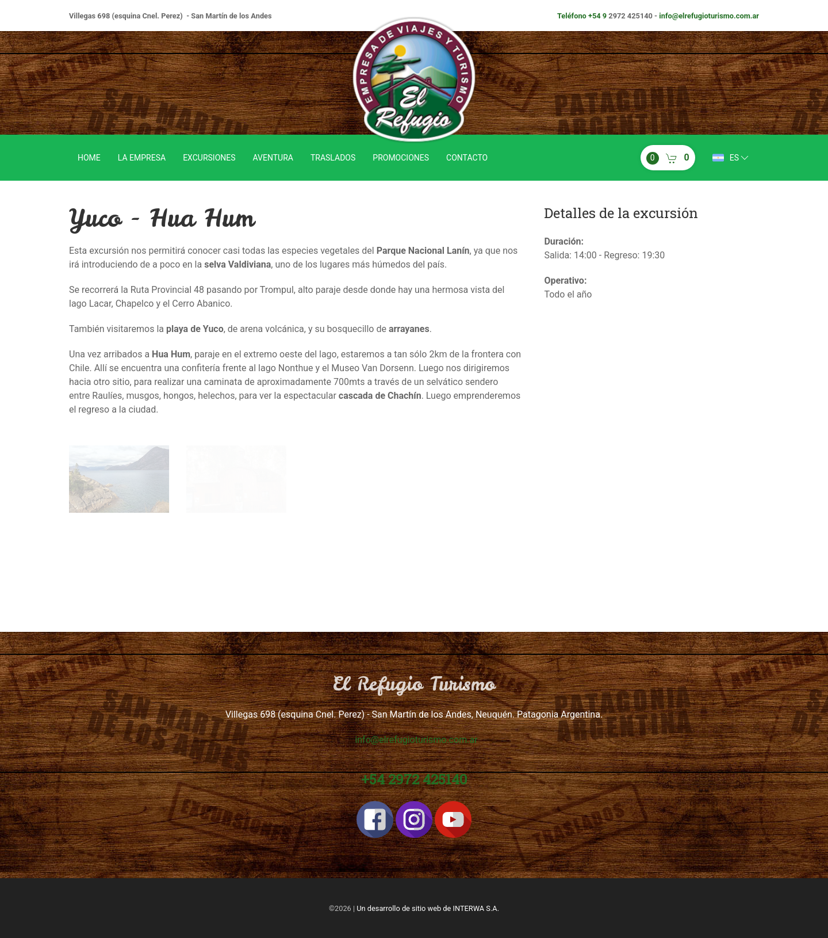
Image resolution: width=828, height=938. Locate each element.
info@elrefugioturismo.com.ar (709, 16)
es (731, 157)
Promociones (401, 157)
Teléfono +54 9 (582, 16)
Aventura (273, 157)
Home (89, 157)
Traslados (332, 157)
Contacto (467, 157)
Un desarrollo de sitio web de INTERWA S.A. (427, 908)
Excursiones (209, 157)
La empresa (142, 157)
